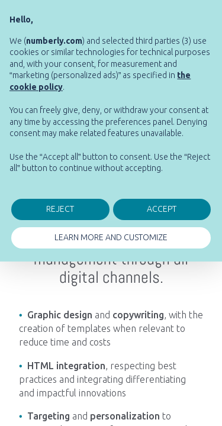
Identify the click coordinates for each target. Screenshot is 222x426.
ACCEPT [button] (161, 209)
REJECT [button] (60, 209)
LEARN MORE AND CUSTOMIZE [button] (111, 237)
